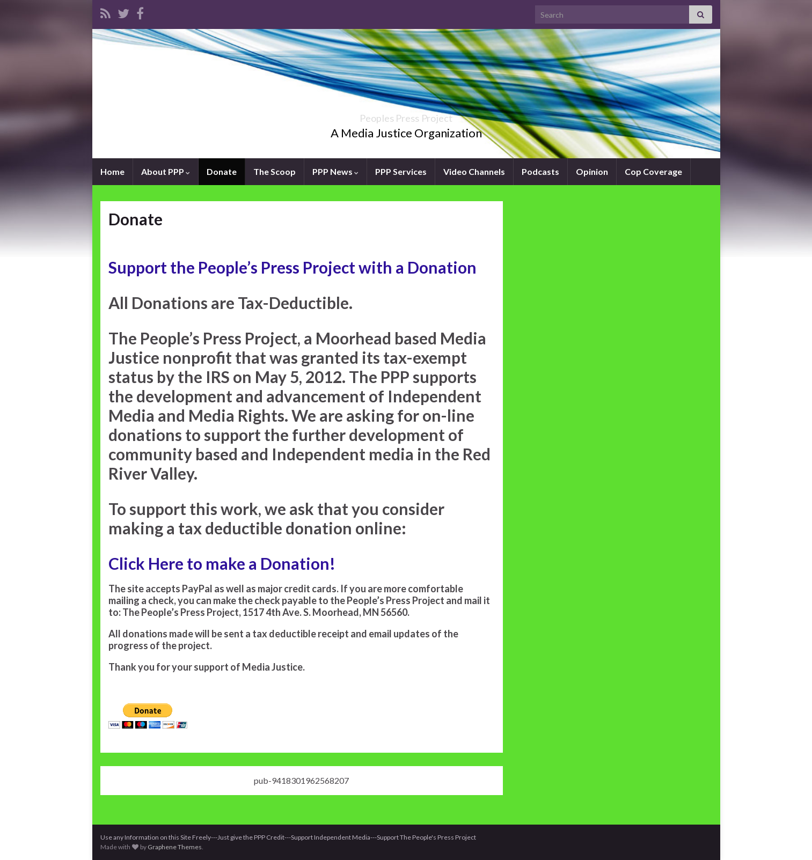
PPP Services (401, 171)
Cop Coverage (653, 171)
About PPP (165, 171)
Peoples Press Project (406, 115)
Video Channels (474, 171)
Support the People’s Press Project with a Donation (292, 267)
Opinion (592, 171)
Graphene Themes (175, 847)
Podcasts (540, 171)
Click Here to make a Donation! (221, 563)
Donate (222, 171)
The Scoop (274, 171)
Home (112, 171)
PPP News (335, 171)
